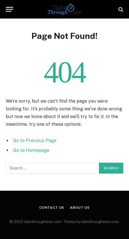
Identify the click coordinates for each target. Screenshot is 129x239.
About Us (80, 208)
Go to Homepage (31, 150)
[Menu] (9, 9)
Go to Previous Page (34, 140)
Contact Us (51, 208)
